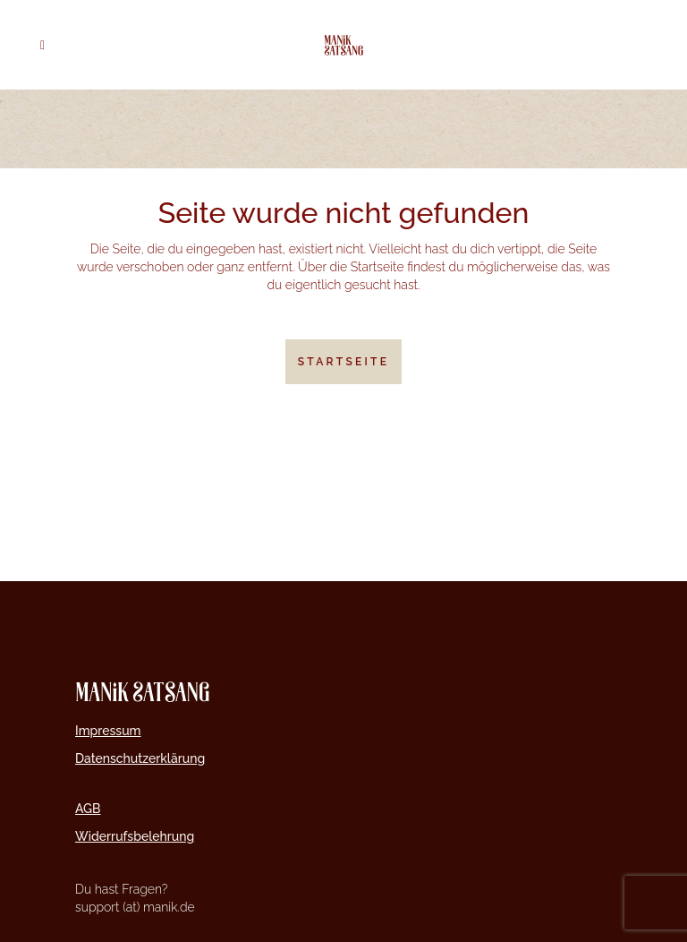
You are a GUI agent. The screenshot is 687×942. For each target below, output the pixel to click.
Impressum (108, 730)
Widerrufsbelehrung (134, 836)
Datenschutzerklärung (140, 758)
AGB (88, 808)
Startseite (344, 361)
